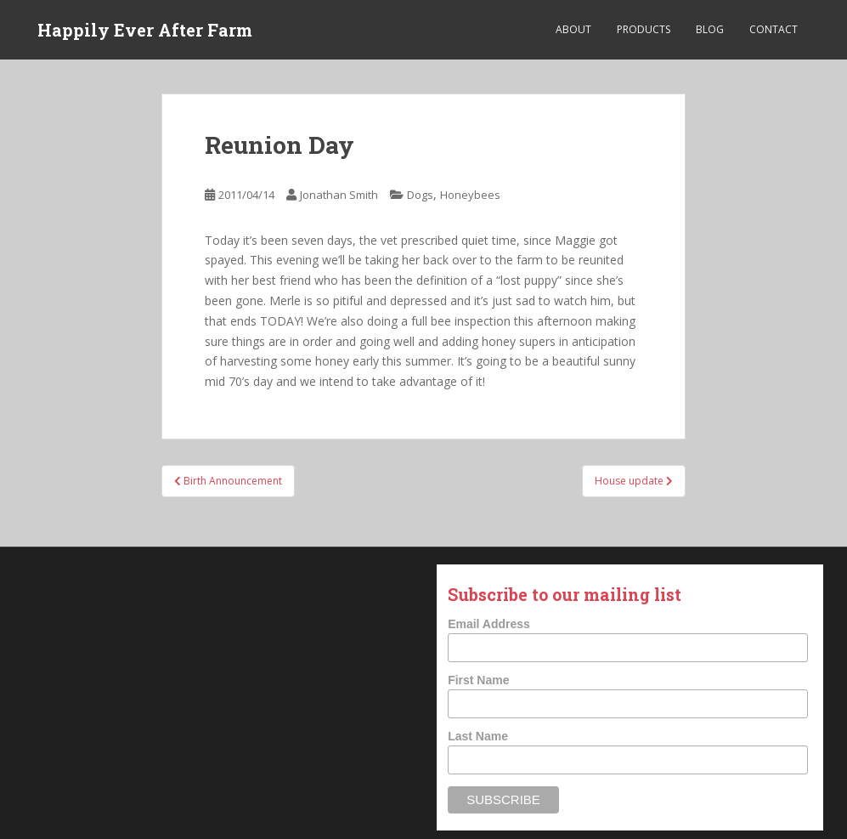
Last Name (478, 736)
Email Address (489, 624)
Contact (773, 29)
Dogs (420, 194)
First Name (478, 680)
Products (643, 29)
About (573, 29)
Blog (710, 29)
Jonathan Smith (339, 194)
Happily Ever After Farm (144, 30)
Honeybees (470, 194)
